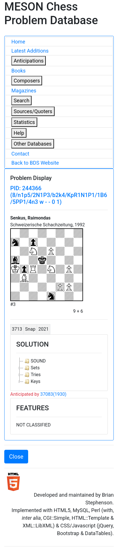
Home (18, 42)
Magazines (23, 91)
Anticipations (29, 61)
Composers (27, 81)
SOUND (34, 361)
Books (18, 71)
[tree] (59, 371)
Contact (20, 154)
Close (16, 456)
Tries (32, 374)
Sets (31, 367)
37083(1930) (53, 394)
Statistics (24, 122)
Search (21, 100)
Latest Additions (30, 51)
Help (19, 133)
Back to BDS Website (35, 163)
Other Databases (33, 144)
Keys (31, 381)
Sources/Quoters (33, 111)
